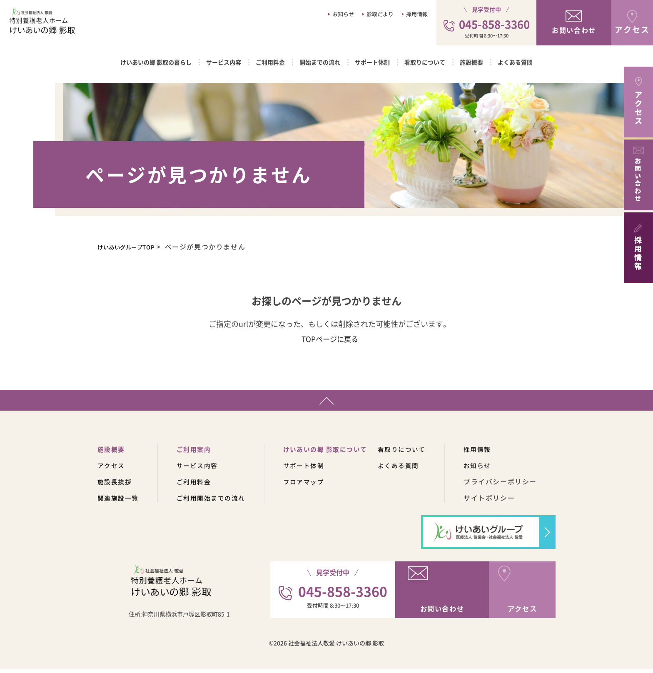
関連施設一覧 (119, 502)
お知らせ (343, 14)
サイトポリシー (506, 502)
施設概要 (471, 62)
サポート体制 (372, 62)
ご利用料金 (270, 62)
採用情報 (417, 14)
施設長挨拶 (115, 486)
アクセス (112, 469)
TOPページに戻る (329, 338)
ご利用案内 (197, 453)
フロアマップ (313, 486)
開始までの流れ (319, 62)
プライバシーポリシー (517, 486)
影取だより (380, 14)
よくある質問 (515, 62)
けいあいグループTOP (134, 247)
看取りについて (424, 62)
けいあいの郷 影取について (336, 453)
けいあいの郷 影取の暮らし (156, 62)
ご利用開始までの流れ (216, 502)
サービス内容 (223, 62)
